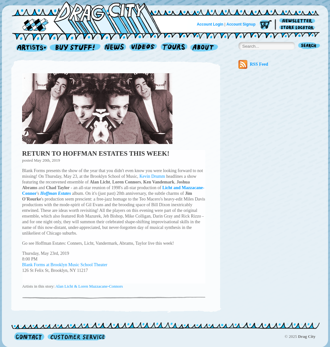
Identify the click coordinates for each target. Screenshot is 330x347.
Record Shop (76, 48)
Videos (143, 48)
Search (309, 46)
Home (90, 17)
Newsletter (298, 21)
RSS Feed (253, 64)
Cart (265, 25)
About (204, 48)
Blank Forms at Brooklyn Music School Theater (64, 264)
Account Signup (240, 24)
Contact (29, 336)
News (115, 48)
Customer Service (76, 336)
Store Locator (298, 27)
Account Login (210, 24)
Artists (30, 48)
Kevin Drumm (152, 176)
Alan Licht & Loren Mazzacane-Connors (89, 286)
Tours (174, 48)
